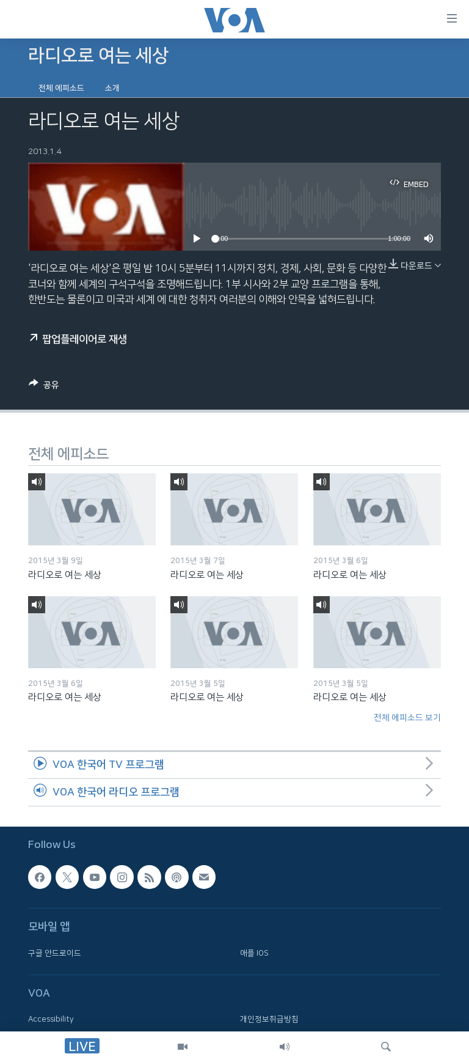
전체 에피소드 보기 (407, 718)
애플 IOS (254, 952)
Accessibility (51, 1019)
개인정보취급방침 (269, 1019)
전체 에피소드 (61, 88)
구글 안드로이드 (54, 952)
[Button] (44, 387)
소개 (112, 88)
